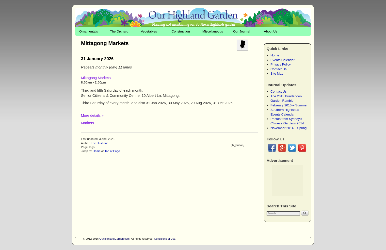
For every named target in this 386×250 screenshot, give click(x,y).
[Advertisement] (287, 180)
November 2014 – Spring (289, 128)
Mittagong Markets (96, 78)
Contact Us (279, 69)
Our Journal (241, 31)
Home (96, 150)
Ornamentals (88, 31)
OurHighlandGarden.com (114, 238)
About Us (270, 31)
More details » (92, 115)
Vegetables (149, 31)
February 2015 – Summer (289, 105)
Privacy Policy (281, 64)
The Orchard (119, 31)
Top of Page (112, 150)
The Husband (99, 143)
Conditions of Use (165, 238)
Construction (181, 31)
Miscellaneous (212, 31)
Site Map (277, 73)
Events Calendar (283, 60)
